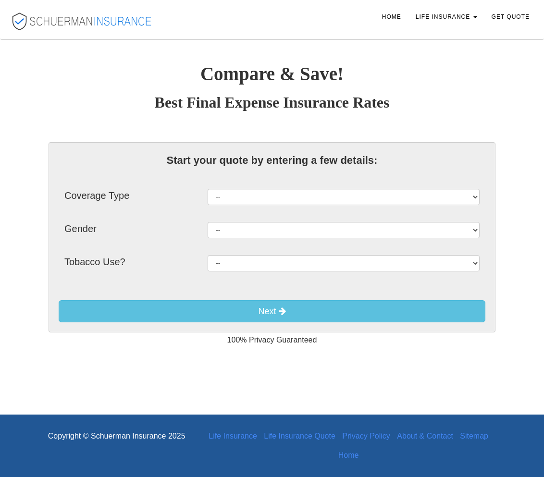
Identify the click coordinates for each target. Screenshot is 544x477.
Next (271, 311)
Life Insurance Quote (299, 436)
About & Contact (425, 436)
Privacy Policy (366, 436)
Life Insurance (233, 436)
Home (391, 16)
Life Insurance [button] (446, 16)
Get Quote (511, 16)
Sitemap (474, 436)
